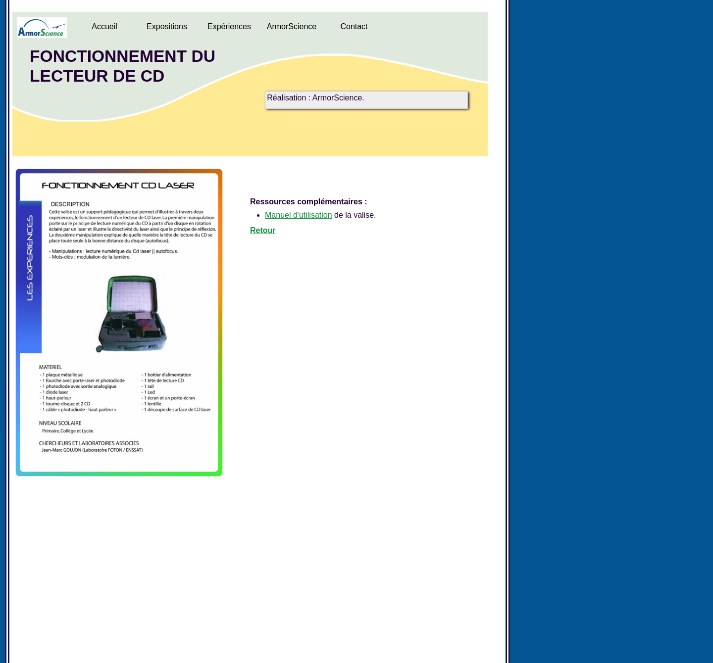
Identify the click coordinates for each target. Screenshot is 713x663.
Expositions (167, 26)
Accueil (104, 26)
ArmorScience (291, 26)
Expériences (229, 26)
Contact (353, 26)
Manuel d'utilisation (298, 215)
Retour (263, 230)
